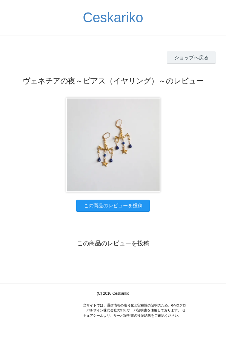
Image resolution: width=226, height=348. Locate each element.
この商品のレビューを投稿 (113, 205)
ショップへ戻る (191, 57)
